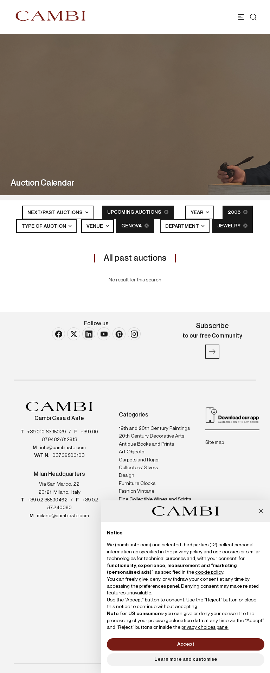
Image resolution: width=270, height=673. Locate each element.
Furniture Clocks (137, 483)
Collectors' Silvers (138, 467)
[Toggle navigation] (241, 17)
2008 (238, 212)
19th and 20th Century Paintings (154, 428)
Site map (214, 442)
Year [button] (197, 212)
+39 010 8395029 (46, 431)
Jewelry (232, 225)
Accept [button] (185, 644)
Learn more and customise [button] (185, 659)
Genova (135, 225)
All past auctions (135, 258)
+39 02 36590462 (47, 500)
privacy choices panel (205, 627)
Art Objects (131, 451)
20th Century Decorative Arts (151, 436)
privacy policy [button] (187, 551)
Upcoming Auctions (137, 212)
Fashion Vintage (136, 491)
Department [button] (182, 226)
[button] (260, 511)
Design (126, 475)
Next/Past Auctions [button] (55, 212)
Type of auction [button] (44, 226)
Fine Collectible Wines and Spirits (155, 499)
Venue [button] (95, 226)
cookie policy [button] (209, 572)
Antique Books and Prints (146, 444)
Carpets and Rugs (138, 460)
